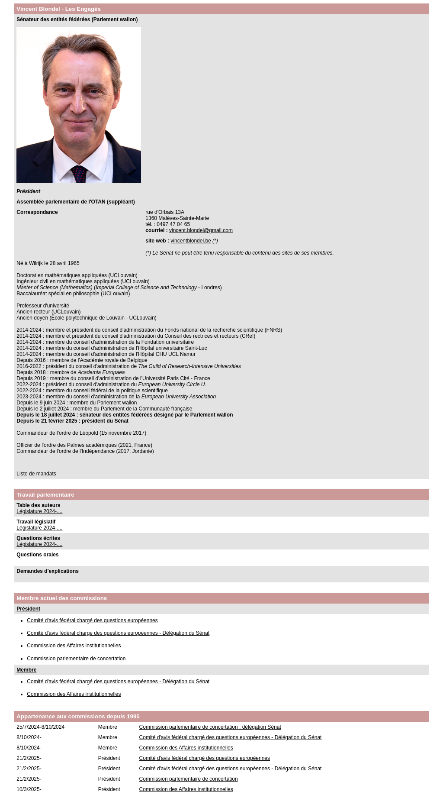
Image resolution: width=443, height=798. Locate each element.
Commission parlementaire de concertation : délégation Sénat (210, 727)
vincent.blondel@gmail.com (201, 230)
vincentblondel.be (190, 241)
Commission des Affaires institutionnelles (74, 646)
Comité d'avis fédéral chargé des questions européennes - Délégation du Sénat (118, 633)
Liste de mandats (36, 474)
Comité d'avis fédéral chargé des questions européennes (92, 620)
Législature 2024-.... (39, 511)
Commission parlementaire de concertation (76, 659)
